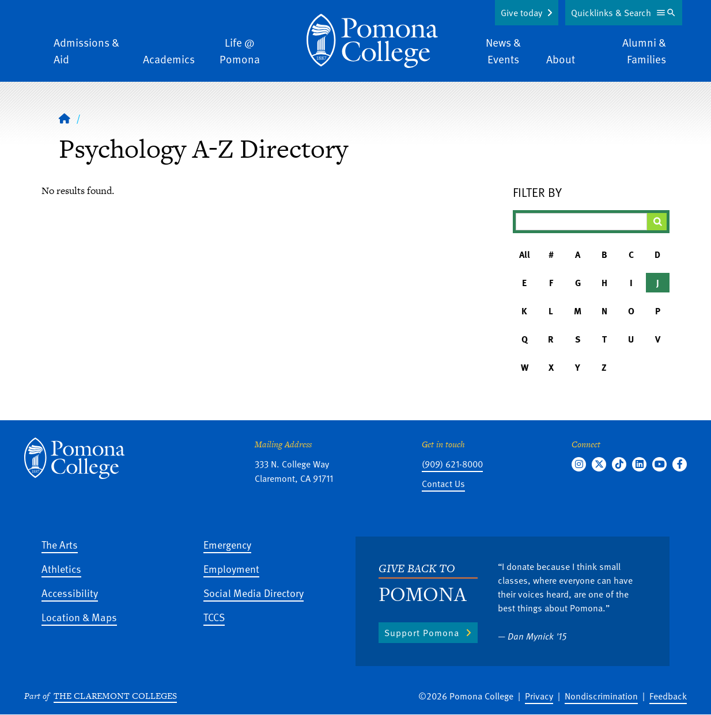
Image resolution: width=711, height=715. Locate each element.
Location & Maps (79, 617)
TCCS (214, 617)
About (560, 59)
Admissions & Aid (86, 50)
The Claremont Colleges (115, 696)
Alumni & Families (644, 50)
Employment (231, 568)
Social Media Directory (253, 592)
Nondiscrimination (601, 696)
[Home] (372, 41)
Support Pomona (421, 633)
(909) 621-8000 (452, 464)
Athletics (61, 568)
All (524, 254)
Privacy (539, 696)
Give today (521, 13)
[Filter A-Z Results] (582, 221)
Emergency (227, 544)
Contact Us (443, 483)
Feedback (668, 696)
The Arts (59, 544)
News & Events (503, 50)
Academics (169, 59)
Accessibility (69, 592)
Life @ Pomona (240, 50)
